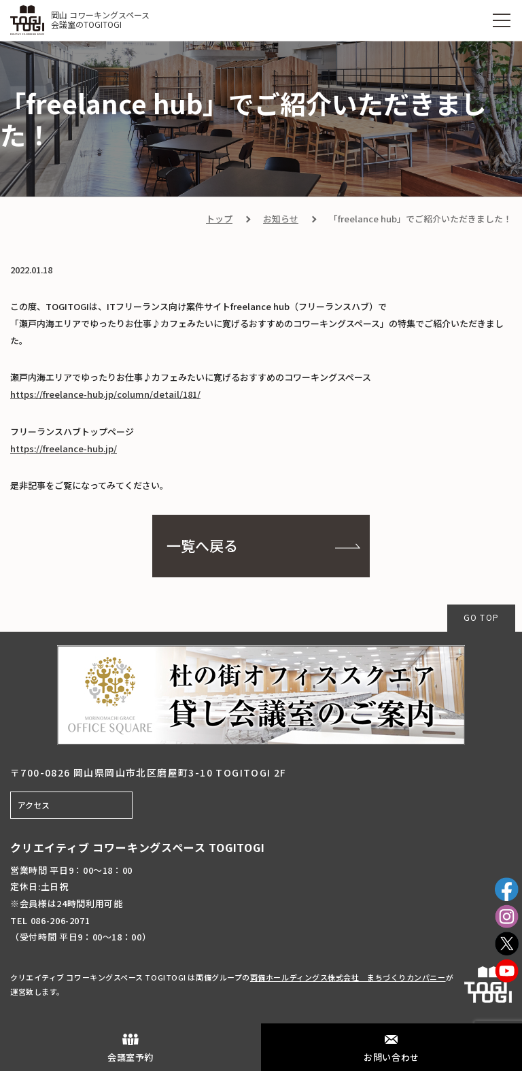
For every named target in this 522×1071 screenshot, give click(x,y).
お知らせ (280, 218)
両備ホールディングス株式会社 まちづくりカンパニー (348, 977)
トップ (219, 218)
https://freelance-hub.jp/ (63, 448)
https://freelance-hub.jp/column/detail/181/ (105, 394)
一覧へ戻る (202, 545)
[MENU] (502, 20)
